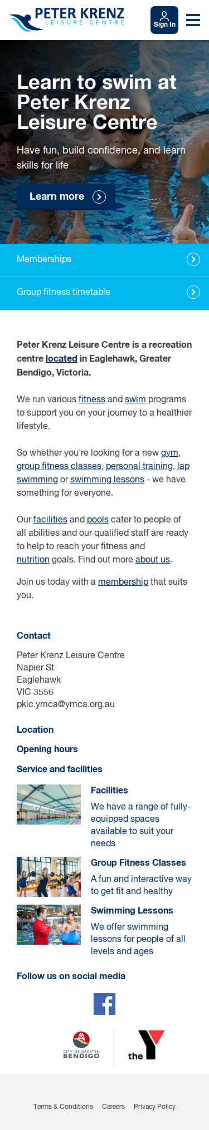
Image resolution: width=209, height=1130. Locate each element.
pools (98, 520)
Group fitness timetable (63, 292)
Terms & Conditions (63, 1107)
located (61, 358)
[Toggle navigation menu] (193, 20)
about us (152, 560)
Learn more (57, 197)
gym (169, 453)
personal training (139, 466)
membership (123, 582)
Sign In (165, 25)
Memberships (44, 259)
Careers (113, 1107)
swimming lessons (107, 480)
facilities (50, 520)
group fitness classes (59, 466)
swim (135, 400)
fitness (92, 400)
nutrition (33, 560)
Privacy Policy (155, 1107)
